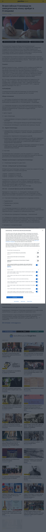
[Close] (43, 230)
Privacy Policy (29, 301)
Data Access (23, 301)
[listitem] (23, 250)
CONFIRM (15, 297)
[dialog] (23, 266)
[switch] (37, 252)
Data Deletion (16, 301)
